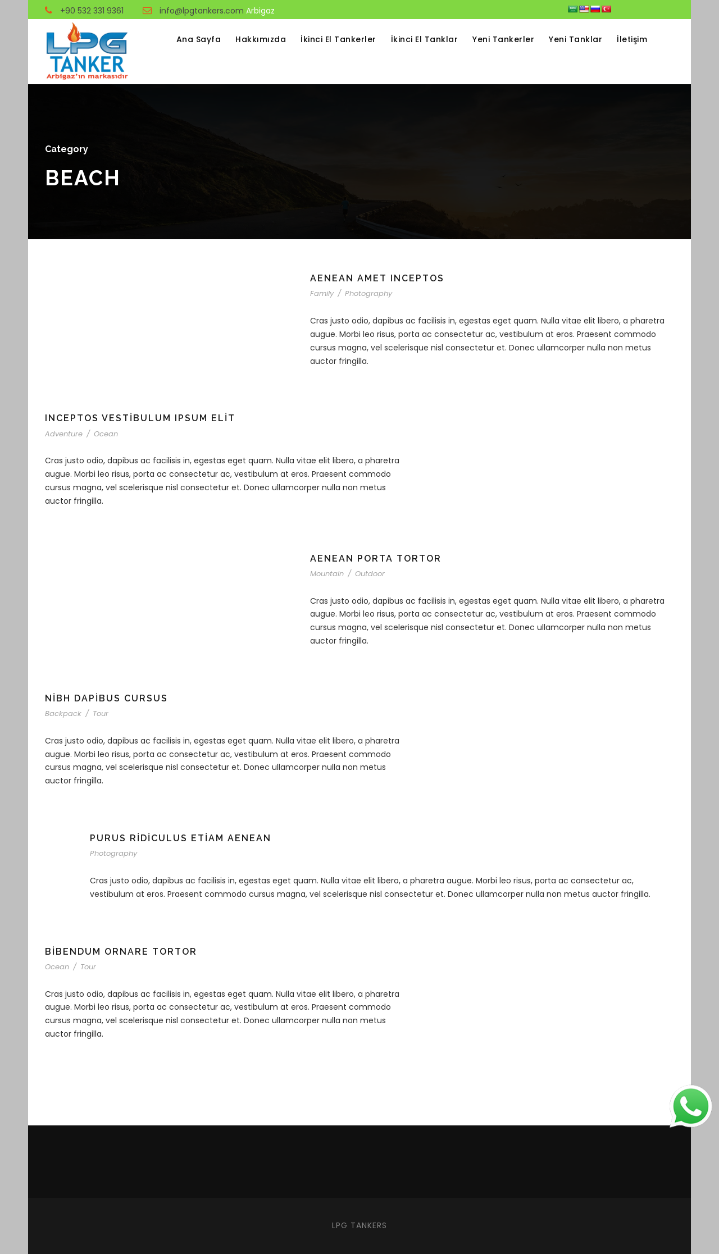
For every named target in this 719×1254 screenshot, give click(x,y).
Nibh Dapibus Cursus (106, 698)
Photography (368, 293)
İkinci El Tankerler (338, 39)
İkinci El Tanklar (424, 39)
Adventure (64, 433)
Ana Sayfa (198, 39)
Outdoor (370, 573)
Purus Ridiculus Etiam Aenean (180, 838)
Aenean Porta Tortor (376, 558)
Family (322, 293)
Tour (100, 713)
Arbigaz (260, 10)
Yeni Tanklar (575, 39)
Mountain (327, 573)
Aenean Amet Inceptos (377, 278)
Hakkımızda (260, 39)
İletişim (632, 39)
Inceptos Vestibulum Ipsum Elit (140, 418)
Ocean (106, 433)
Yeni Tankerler (503, 39)
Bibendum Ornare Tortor (121, 951)
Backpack (63, 713)
